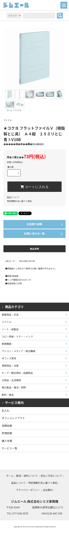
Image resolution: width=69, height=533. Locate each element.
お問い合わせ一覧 (34, 233)
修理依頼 (7, 433)
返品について (13, 197)
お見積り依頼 (34, 224)
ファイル (17, 110)
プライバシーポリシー (28, 490)
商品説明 (34, 248)
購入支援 (7, 441)
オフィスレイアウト (13, 418)
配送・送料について (27, 475)
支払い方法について (51, 475)
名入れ (5, 410)
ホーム (9, 110)
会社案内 (47, 490)
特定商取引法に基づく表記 (19, 201)
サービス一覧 (9, 448)
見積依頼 (7, 425)
